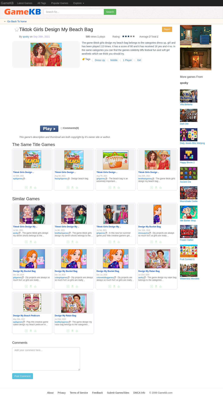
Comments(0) (69, 128)
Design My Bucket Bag (149, 226)
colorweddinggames (106, 277)
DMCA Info (139, 392)
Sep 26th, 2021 (41, 36)
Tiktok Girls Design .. (23, 172)
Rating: (116, 36)
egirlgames (19, 179)
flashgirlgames (62, 179)
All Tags (41, 3)
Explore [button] (78, 3)
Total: (154, 36)
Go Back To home (17, 21)
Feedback (97, 392)
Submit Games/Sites (118, 392)
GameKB (7, 3)
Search (110, 11)
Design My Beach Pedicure (26, 315)
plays (102, 36)
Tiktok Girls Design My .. (25, 226)
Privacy (62, 392)
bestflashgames (146, 179)
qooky (26, 36)
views (94, 36)
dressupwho (144, 233)
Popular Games (59, 3)
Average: (144, 36)
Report (167, 29)
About (50, 392)
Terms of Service (79, 392)
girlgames (102, 179)
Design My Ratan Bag (149, 271)
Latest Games (24, 3)
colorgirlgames (62, 277)
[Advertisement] (55, 97)
